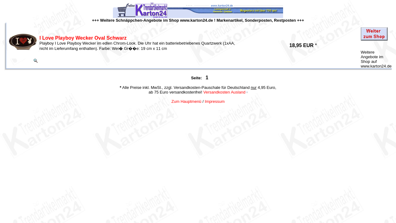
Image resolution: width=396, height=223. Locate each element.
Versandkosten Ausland (224, 92)
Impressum (215, 101)
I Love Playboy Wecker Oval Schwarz (83, 38)
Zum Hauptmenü (186, 101)
